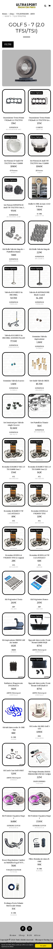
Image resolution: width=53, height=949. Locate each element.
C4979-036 (39, 129)
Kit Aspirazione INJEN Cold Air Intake (13, 641)
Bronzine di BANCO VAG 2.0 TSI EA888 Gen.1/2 (39, 468)
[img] (13, 101)
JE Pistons (39, 171)
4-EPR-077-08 (39, 215)
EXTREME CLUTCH (13, 826)
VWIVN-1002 (39, 304)
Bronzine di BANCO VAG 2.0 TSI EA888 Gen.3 (13, 468)
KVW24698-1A (13, 827)
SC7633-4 (13, 172)
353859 (39, 172)
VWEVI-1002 (13, 304)
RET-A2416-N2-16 (39, 432)
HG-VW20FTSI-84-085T (13, 129)
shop (12, 14)
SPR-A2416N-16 (39, 258)
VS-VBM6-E (13, 390)
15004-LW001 (39, 738)
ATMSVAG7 (13, 780)
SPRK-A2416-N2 (13, 261)
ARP (13, 607)
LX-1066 (13, 739)
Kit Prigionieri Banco (39, 599)
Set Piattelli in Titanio (39, 423)
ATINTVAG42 (13, 695)
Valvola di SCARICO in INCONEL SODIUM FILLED (13, 336)
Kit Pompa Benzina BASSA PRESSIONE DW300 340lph (39, 773)
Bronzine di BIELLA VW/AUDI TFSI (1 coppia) (13, 556)
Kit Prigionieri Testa (13, 599)
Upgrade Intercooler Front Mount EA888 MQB (39, 641)
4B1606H (39, 567)
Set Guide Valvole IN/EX (39, 381)
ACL (13, 477)
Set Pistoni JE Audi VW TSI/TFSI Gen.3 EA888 (39, 162)
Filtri (7, 44)
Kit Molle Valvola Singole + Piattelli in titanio (14, 250)
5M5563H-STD (39, 478)
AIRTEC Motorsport (39, 650)
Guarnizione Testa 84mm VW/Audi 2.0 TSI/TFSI (13, 119)
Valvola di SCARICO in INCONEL (13, 293)
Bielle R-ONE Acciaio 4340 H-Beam (39, 205)
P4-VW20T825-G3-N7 (14, 217)
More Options (36, 93)
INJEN (14, 650)
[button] (3, 5)
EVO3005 (13, 652)
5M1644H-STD (13, 523)
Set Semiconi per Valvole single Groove (14, 424)
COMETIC (39, 127)
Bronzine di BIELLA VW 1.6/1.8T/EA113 (39, 556)
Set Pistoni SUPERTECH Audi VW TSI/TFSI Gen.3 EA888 (14, 206)
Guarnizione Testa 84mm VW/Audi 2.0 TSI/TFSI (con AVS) (39, 119)
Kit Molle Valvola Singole (39, 249)
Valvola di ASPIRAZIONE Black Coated (39, 293)
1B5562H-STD (13, 567)
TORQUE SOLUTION (13, 870)
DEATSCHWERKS (39, 781)
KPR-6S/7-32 (13, 434)
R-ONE (39, 214)
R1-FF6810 (39, 871)
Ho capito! (43, 946)
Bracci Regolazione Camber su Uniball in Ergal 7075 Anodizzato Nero (13, 861)
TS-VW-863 (13, 872)
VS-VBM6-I (39, 348)
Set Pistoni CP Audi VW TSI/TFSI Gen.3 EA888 (13, 162)
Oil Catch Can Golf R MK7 (13, 770)
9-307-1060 (39, 783)
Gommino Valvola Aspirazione (39, 337)
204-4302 (14, 609)
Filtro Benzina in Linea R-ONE (39, 860)
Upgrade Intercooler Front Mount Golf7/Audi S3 (39, 684)
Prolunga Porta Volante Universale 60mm (13, 904)
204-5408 (39, 609)
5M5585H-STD (13, 478)
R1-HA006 (14, 915)
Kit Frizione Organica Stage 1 (13, 817)
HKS (39, 736)
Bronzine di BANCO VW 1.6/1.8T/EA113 (13, 512)
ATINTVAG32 (39, 652)
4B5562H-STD (39, 523)
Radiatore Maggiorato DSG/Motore (13, 684)
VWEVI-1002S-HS (13, 347)
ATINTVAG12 (39, 695)
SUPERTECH (13, 127)
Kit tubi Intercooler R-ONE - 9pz (14, 728)
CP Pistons (14, 171)
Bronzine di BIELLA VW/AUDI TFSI (39, 512)
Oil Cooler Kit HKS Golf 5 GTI (39, 727)
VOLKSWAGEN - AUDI (25, 14)
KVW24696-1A (39, 827)
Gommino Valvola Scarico (13, 381)
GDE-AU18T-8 (39, 390)
